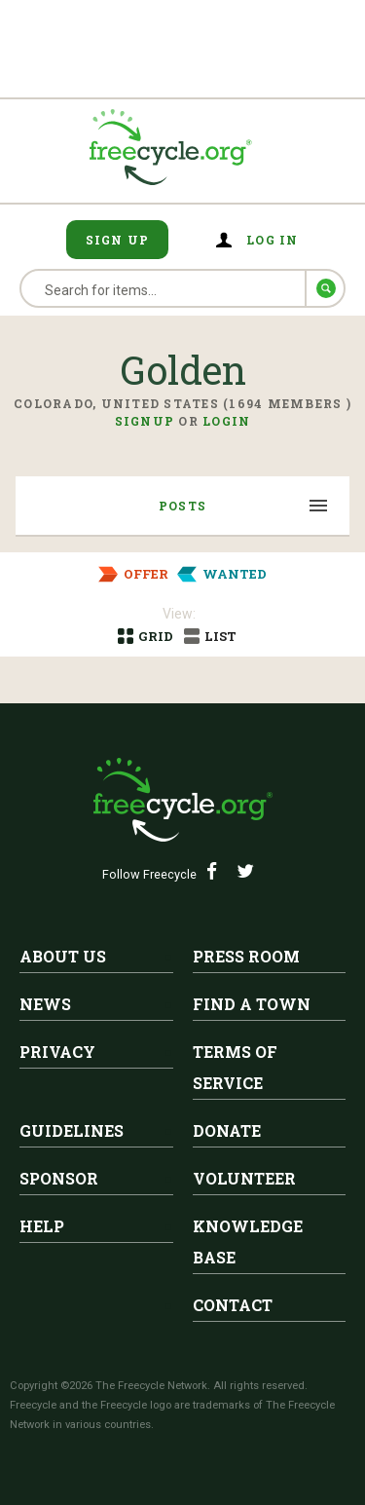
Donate (227, 1130)
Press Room (246, 956)
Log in (272, 239)
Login (226, 421)
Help (41, 1226)
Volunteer (244, 1178)
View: (179, 613)
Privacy (57, 1051)
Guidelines (71, 1130)
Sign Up (118, 239)
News (45, 1004)
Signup (145, 421)
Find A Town (251, 1004)
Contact (233, 1305)
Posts (182, 505)
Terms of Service (235, 1067)
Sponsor (58, 1178)
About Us (62, 956)
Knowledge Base (248, 1241)
